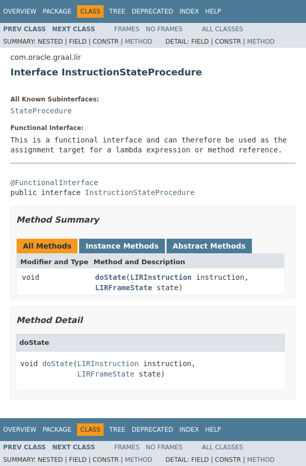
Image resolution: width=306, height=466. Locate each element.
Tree (117, 11)
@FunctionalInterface (54, 182)
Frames (127, 29)
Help (213, 11)
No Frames (164, 29)
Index (189, 11)
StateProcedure (41, 111)
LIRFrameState (123, 287)
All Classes (222, 29)
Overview (19, 11)
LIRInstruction (161, 277)
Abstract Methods (209, 246)
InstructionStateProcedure (140, 192)
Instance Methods (121, 246)
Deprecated (152, 11)
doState (110, 277)
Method (138, 41)
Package (57, 11)
